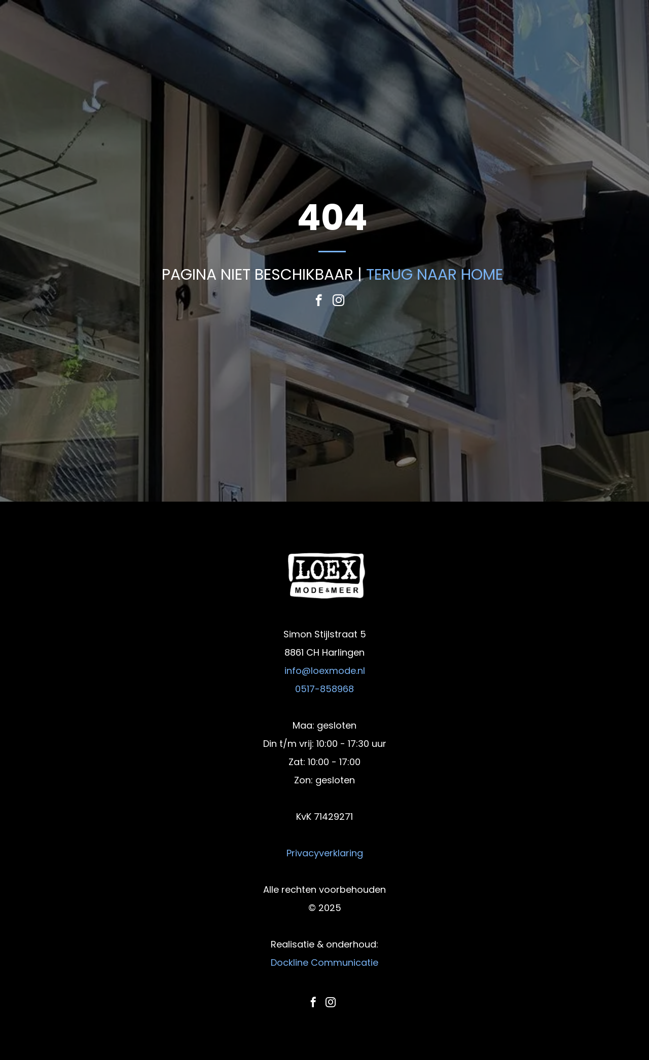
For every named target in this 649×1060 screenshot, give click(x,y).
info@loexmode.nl (324, 670)
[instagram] (338, 301)
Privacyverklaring (324, 853)
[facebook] (319, 301)
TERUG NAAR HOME (434, 274)
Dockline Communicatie (324, 962)
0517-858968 (324, 689)
